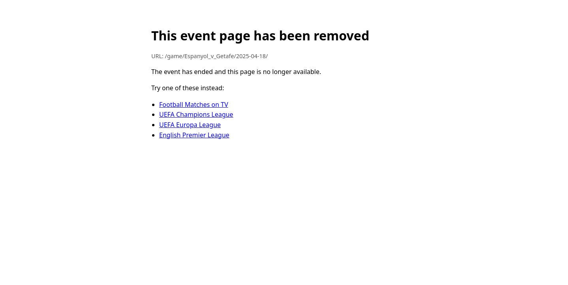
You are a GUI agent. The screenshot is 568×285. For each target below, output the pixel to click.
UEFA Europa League (190, 124)
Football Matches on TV (193, 104)
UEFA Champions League (196, 114)
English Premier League (194, 135)
